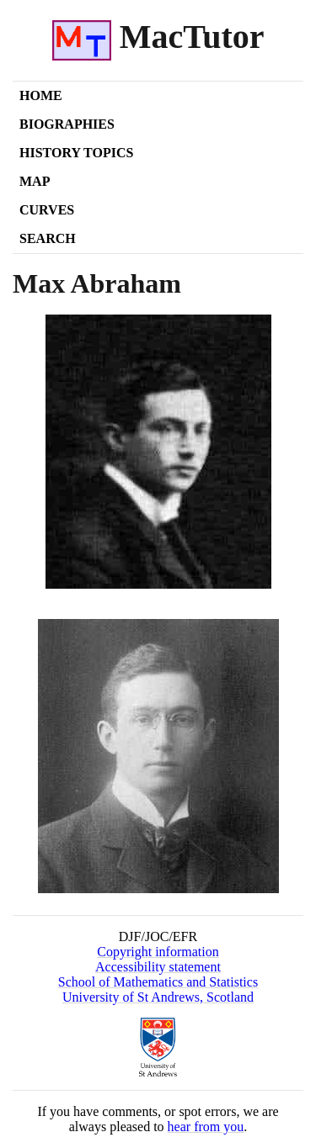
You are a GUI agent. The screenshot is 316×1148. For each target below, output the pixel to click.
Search (47, 238)
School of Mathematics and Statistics (158, 982)
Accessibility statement (158, 967)
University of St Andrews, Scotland (158, 997)
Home (40, 95)
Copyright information (157, 951)
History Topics (76, 152)
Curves (46, 210)
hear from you (206, 1126)
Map (34, 181)
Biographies (67, 124)
